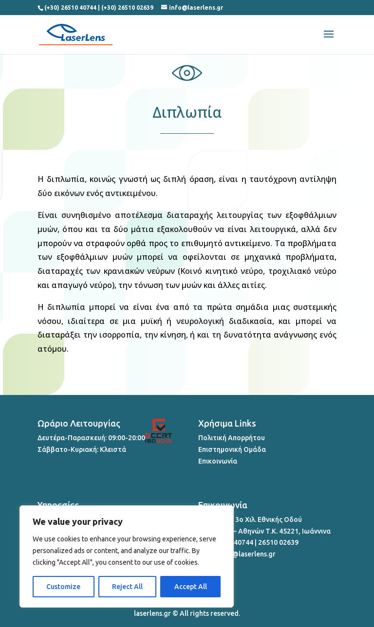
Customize (63, 587)
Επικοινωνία (217, 461)
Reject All (127, 587)
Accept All (190, 587)
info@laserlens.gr (247, 554)
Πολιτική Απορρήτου (231, 438)
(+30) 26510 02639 (127, 7)
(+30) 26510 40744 (70, 7)
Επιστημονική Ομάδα (232, 449)
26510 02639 (278, 542)
